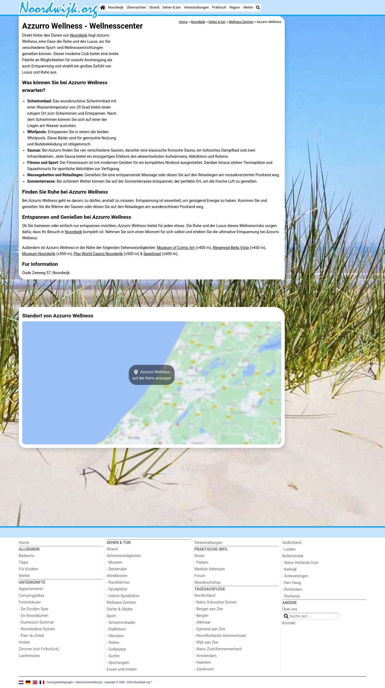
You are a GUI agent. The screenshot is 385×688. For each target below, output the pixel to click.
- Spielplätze (117, 589)
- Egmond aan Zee (209, 629)
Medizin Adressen (209, 569)
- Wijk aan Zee (206, 642)
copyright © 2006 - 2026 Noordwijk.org (127, 682)
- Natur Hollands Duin (300, 562)
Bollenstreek (292, 556)
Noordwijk (115, 7)
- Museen (114, 562)
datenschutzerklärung (88, 682)
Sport (111, 616)
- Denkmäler (117, 569)
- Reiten (113, 642)
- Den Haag (291, 583)
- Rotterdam (292, 589)
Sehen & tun (172, 7)
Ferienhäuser (30, 602)
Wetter (248, 7)
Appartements (31, 589)
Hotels (24, 642)
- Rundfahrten (118, 582)
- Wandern (115, 636)
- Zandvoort (204, 669)
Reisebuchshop (207, 582)
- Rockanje (291, 596)
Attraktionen (117, 576)
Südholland (292, 542)
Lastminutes (29, 656)
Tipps (23, 562)
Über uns (290, 609)
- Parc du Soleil (31, 635)
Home (24, 542)
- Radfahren (116, 629)
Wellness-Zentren (121, 602)
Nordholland (204, 595)
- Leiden (289, 549)
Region (234, 7)
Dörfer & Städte (120, 609)
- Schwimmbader (121, 622)
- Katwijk (289, 569)
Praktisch (219, 7)
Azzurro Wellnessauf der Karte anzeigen (151, 375)
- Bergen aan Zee (208, 609)
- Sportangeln (118, 662)
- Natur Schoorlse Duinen (215, 602)
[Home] (102, 7)
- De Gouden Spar (33, 609)
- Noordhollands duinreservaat (220, 635)
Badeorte (26, 556)
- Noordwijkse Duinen (37, 629)
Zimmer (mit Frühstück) (39, 649)
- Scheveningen (295, 576)
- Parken (201, 562)
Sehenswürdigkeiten (124, 556)
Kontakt (289, 623)
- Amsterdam (205, 656)
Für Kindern (28, 569)
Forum (199, 576)
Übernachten (136, 7)
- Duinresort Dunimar (36, 622)
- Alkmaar (202, 622)
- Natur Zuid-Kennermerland (217, 649)
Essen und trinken (122, 669)
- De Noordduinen (33, 615)
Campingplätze (31, 595)
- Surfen (113, 656)
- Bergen (201, 615)
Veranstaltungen (196, 7)
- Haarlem (202, 662)
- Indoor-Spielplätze (123, 596)
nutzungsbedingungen (60, 682)
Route (199, 556)
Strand (154, 7)
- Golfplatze (116, 649)
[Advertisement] (326, 139)
